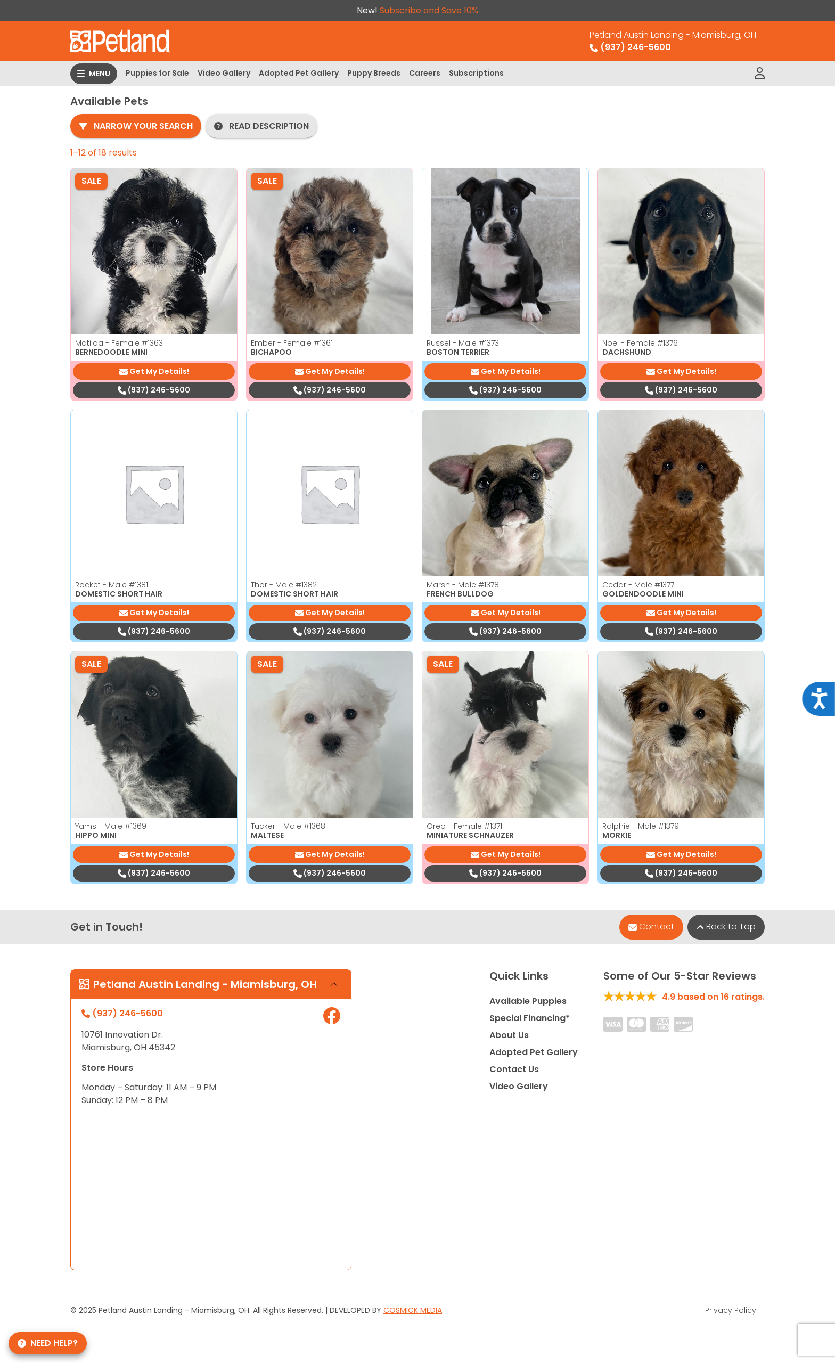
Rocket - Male (111, 585)
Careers (424, 73)
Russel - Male (463, 343)
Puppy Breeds (373, 73)
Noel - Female (640, 343)
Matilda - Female (119, 343)
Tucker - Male (288, 826)
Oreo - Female (464, 826)
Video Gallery (224, 73)
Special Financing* (529, 1018)
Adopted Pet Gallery (299, 73)
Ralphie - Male (640, 826)
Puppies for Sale (157, 73)
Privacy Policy (730, 1310)
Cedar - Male (638, 585)
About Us (509, 1035)
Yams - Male (110, 826)
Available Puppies (528, 1001)
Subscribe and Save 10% (429, 10)
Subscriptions (476, 73)
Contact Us (514, 1069)
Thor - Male (284, 585)
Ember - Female (292, 343)
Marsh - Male (463, 585)
